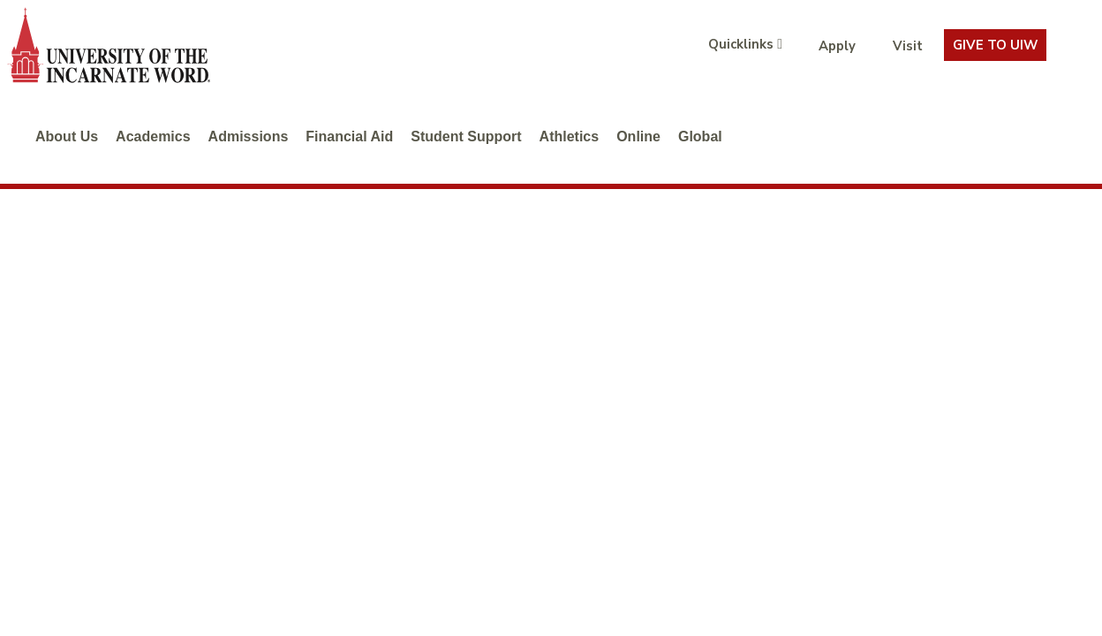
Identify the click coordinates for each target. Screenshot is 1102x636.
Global (700, 136)
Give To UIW (995, 45)
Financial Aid (349, 136)
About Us (66, 136)
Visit (908, 46)
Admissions (248, 136)
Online (638, 136)
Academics (153, 136)
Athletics (570, 136)
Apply (837, 46)
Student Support (466, 136)
